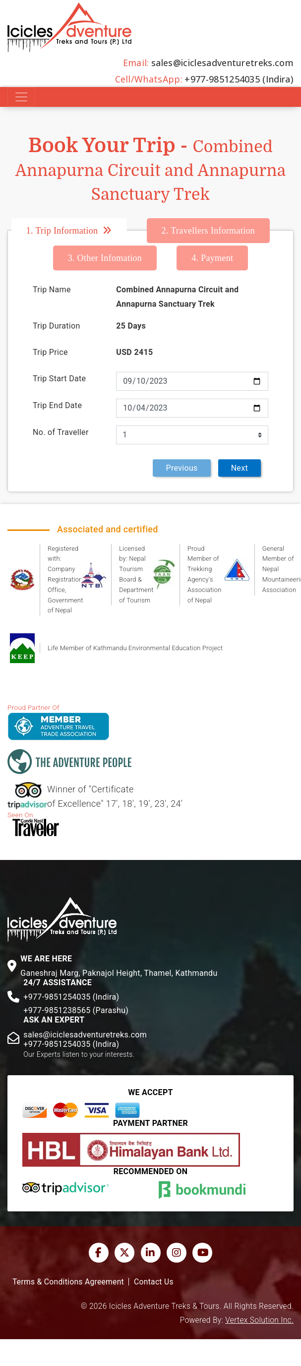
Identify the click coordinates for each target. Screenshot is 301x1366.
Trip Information (62, 231)
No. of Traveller (61, 432)
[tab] (79, 230)
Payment (212, 258)
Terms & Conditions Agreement (68, 1282)
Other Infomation (105, 258)
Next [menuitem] (239, 468)
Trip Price (50, 352)
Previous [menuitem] (181, 468)
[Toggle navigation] (21, 97)
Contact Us (154, 1282)
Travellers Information (208, 231)
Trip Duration (56, 326)
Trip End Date (57, 405)
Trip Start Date (59, 378)
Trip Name (52, 289)
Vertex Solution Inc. (259, 1320)
